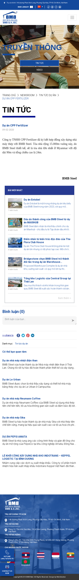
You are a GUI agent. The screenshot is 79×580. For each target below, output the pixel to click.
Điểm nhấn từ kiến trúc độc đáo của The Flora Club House (47, 241)
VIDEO (39, 69)
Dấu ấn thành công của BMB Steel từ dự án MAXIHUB (47, 221)
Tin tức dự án (47, 95)
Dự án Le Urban (11, 379)
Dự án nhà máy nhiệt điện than (19, 360)
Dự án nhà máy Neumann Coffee (21, 398)
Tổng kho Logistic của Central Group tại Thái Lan (47, 280)
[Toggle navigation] (72, 17)
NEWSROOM (27, 95)
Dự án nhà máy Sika (13, 417)
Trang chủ (9, 95)
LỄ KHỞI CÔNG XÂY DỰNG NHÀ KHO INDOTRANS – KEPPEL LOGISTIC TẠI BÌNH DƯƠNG (36, 457)
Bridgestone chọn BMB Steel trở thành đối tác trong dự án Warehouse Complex (46, 260)
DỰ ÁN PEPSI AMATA (14, 436)
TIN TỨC (39, 63)
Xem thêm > (64, 298)
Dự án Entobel (32, 199)
